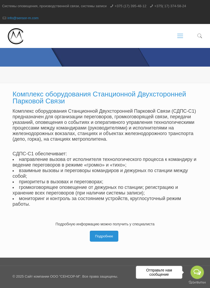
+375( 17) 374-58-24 (170, 6)
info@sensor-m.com (23, 18)
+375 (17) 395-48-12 (130, 6)
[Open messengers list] (197, 272)
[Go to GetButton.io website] (197, 282)
